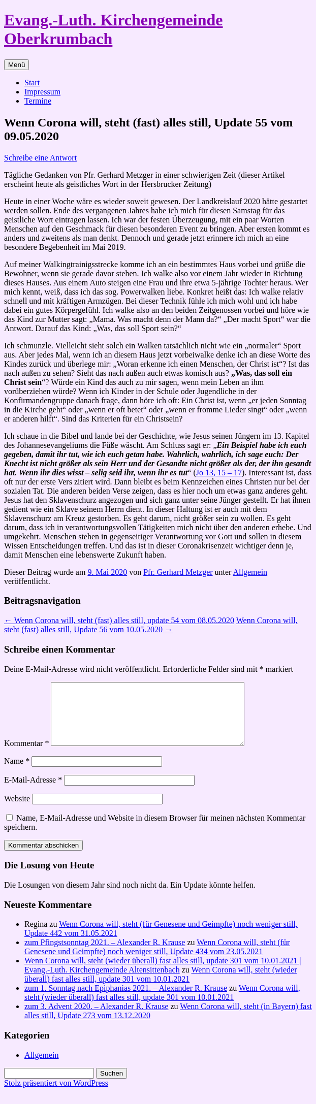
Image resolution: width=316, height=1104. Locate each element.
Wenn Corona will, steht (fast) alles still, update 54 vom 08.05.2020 (119, 620)
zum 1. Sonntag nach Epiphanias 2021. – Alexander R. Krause (125, 1000)
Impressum (42, 91)
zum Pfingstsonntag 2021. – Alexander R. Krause (104, 954)
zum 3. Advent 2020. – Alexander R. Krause (96, 1018)
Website (17, 810)
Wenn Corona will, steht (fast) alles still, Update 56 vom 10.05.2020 (151, 625)
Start (32, 82)
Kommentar (26, 755)
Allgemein (250, 572)
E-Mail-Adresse (33, 792)
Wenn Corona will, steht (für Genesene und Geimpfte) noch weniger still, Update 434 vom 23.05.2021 (157, 959)
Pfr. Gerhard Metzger (177, 572)
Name (16, 773)
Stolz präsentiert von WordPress (56, 1095)
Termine (37, 100)
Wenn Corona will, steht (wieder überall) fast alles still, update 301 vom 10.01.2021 (160, 986)
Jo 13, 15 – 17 (219, 472)
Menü (16, 65)
